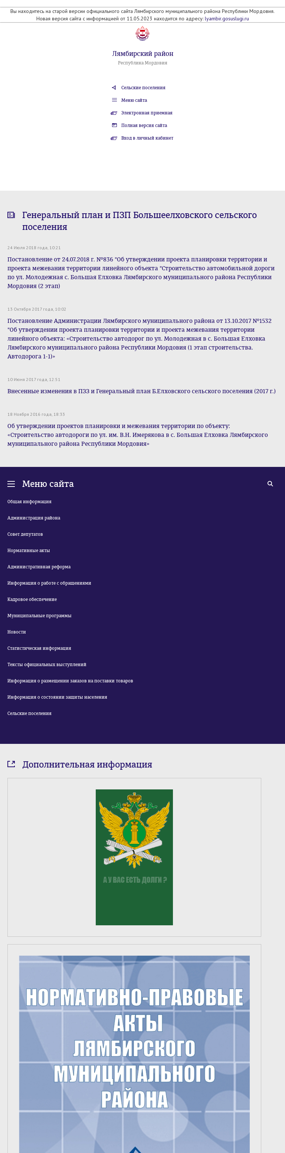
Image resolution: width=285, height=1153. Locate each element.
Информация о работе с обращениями (49, 583)
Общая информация (29, 501)
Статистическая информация (39, 648)
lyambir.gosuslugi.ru (227, 18)
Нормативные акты (28, 550)
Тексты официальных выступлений (46, 664)
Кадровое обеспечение (32, 599)
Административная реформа (39, 566)
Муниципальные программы (39, 615)
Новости (16, 632)
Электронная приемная (147, 113)
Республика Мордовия (142, 63)
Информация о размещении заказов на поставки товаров (70, 681)
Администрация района (33, 518)
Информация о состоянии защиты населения (57, 697)
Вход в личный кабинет (147, 138)
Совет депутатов (25, 534)
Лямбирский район (142, 54)
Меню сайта (134, 100)
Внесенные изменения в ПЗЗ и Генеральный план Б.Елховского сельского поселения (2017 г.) (141, 391)
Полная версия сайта (144, 125)
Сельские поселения (143, 87)
